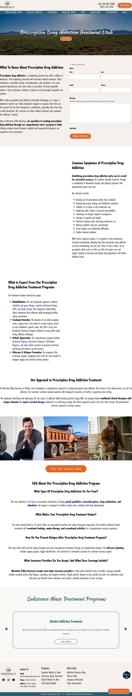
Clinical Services (35, 12)
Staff (83, 12)
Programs (52, 12)
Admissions (95, 12)
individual (16, 305)
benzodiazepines (90, 501)
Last (102, 72)
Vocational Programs (20, 341)
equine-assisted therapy (34, 402)
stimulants (32, 505)
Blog (125, 12)
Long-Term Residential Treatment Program (34, 328)
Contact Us (24, 669)
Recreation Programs (36, 341)
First (71, 72)
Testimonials (112, 12)
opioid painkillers (73, 501)
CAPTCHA (73, 128)
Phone (103, 85)
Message (72, 98)
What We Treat (69, 12)
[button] (2, 438)
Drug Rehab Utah (13, 12)
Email (72, 85)
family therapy (26, 309)
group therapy (29, 305)
